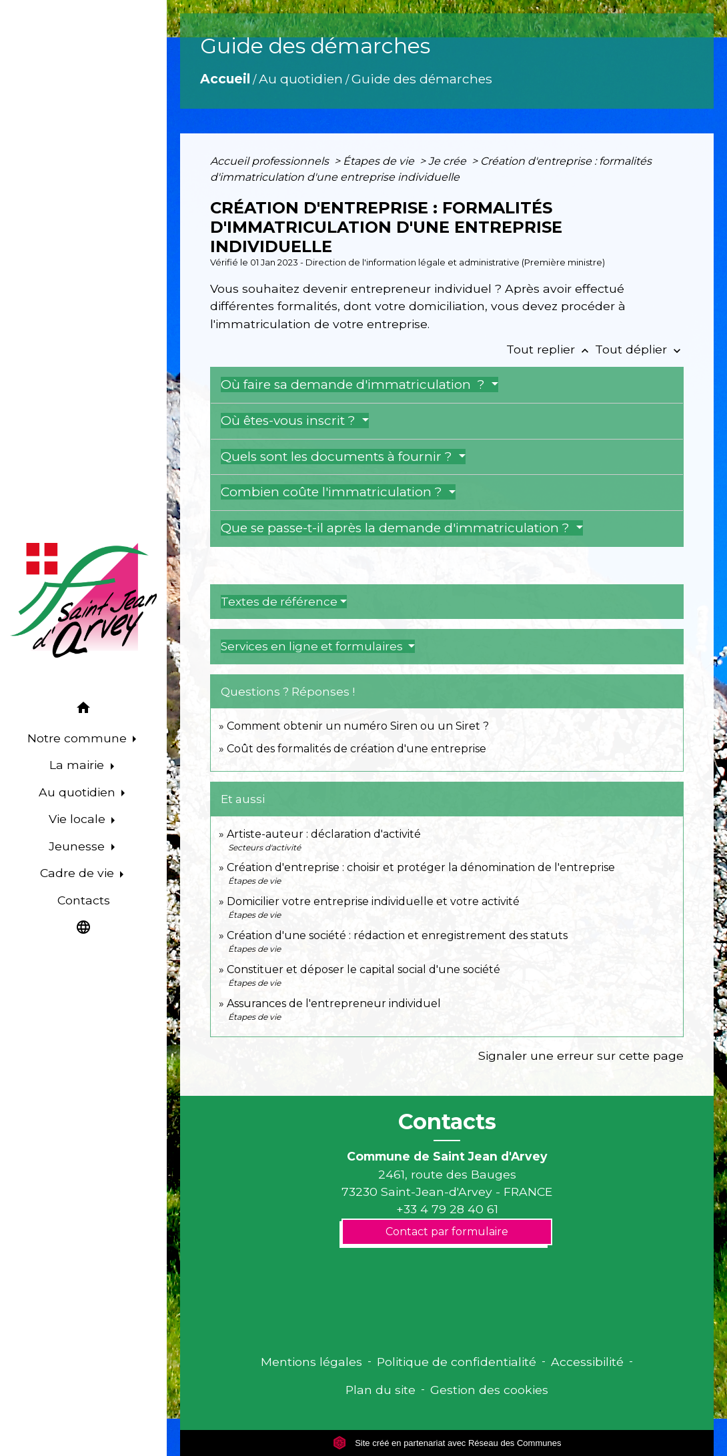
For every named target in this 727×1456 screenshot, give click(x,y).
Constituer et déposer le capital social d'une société (363, 969)
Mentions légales (311, 1362)
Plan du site (380, 1390)
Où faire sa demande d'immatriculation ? (354, 384)
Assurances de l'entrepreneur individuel (334, 1003)
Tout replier (550, 349)
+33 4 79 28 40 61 (447, 1209)
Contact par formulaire (447, 1231)
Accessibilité (587, 1362)
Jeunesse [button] (78, 846)
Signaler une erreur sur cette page (581, 1055)
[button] (83, 710)
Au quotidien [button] (79, 792)
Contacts (447, 1122)
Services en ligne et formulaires (313, 646)
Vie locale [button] (79, 819)
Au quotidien (301, 79)
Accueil (225, 79)
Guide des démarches (421, 79)
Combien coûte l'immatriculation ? (333, 492)
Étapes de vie (380, 161)
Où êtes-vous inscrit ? (290, 420)
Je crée (448, 161)
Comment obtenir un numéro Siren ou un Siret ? (358, 726)
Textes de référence (279, 601)
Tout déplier (639, 349)
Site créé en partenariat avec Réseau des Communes (447, 1443)
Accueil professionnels (270, 161)
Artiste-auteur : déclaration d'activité (324, 834)
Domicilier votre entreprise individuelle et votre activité (374, 901)
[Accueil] (83, 600)
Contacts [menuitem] (83, 900)
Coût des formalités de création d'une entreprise (356, 748)
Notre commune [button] (78, 738)
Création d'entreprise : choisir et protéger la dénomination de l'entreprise (421, 867)
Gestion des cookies (489, 1390)
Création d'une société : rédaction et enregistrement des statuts (397, 935)
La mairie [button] (78, 765)
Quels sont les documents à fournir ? (338, 456)
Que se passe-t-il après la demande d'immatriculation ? (397, 528)
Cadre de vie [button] (78, 873)
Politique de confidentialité (456, 1362)
